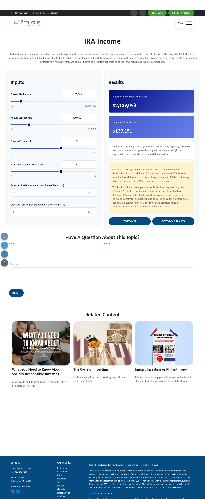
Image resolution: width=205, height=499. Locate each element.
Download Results (173, 211)
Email (107, 233)
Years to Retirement (21, 131)
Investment (62, 462)
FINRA (148, 492)
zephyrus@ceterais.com (45, 3)
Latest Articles (63, 483)
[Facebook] (142, 3)
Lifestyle (61, 479)
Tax (58, 472)
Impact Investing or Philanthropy (161, 359)
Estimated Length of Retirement (27, 154)
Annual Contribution (21, 108)
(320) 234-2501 (20, 3)
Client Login (157, 3)
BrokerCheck (152, 455)
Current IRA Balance (21, 84)
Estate (60, 465)
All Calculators (63, 490)
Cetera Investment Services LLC (117, 492)
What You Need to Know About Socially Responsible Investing (37, 362)
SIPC (143, 492)
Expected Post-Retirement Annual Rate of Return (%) (38, 195)
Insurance (61, 469)
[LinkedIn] (134, 3)
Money (60, 476)
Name (12, 233)
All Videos (61, 486)
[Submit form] (16, 283)
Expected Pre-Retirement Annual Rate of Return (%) (37, 175)
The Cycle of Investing (90, 359)
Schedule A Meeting (181, 3)
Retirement (62, 458)
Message (13, 254)
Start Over (129, 211)
